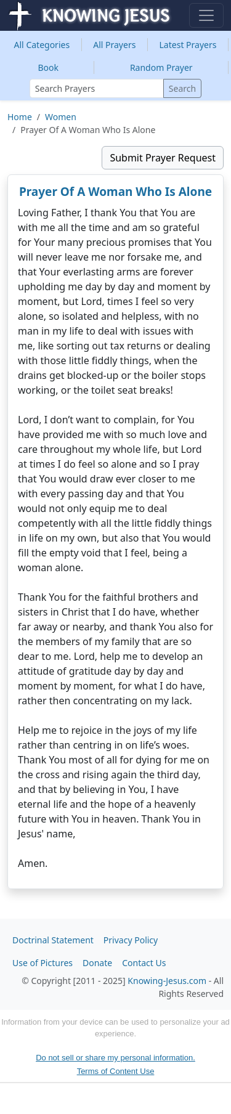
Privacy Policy (130, 940)
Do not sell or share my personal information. (115, 1057)
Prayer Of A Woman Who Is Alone (115, 192)
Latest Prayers (188, 45)
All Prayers (114, 45)
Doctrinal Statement (53, 940)
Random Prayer (161, 67)
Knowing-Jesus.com (167, 980)
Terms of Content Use (116, 1071)
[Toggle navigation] (206, 15)
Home (19, 117)
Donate (97, 963)
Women (60, 117)
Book (48, 67)
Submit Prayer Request (163, 158)
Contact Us (144, 963)
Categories (42, 45)
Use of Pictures (42, 963)
